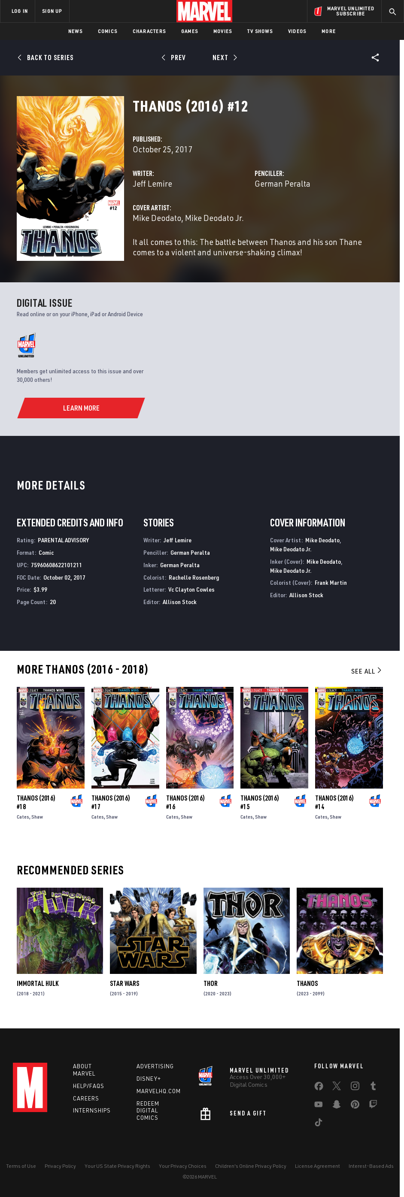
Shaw (37, 816)
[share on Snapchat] (336, 1106)
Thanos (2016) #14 (334, 802)
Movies (222, 31)
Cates (23, 816)
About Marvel (84, 1070)
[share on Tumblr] (373, 1087)
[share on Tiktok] (318, 1124)
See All (367, 671)
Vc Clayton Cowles (191, 589)
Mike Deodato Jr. (214, 218)
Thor (211, 983)
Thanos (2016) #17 (110, 802)
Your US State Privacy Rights (117, 1166)
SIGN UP (52, 11)
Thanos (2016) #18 (36, 802)
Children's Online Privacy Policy (250, 1166)
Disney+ (149, 1078)
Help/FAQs (88, 1085)
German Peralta (282, 183)
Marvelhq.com (159, 1091)
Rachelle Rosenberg (194, 577)
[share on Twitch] (373, 1106)
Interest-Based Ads (371, 1166)
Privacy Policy (60, 1166)
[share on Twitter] (336, 1087)
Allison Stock (180, 601)
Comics (107, 31)
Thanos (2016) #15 (259, 802)
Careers (86, 1098)
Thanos (307, 983)
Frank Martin (331, 582)
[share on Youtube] (318, 1106)
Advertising (155, 1066)
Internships (92, 1110)
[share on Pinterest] (355, 1106)
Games (189, 31)
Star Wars (124, 983)
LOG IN (20, 11)
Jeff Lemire (152, 183)
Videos (297, 31)
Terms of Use (21, 1166)
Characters (149, 31)
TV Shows (260, 31)
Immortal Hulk (37, 983)
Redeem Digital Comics (148, 1110)
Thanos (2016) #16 (185, 802)
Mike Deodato (157, 218)
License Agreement (317, 1166)
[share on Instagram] (355, 1087)
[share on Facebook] (318, 1088)
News (75, 31)
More (329, 31)
